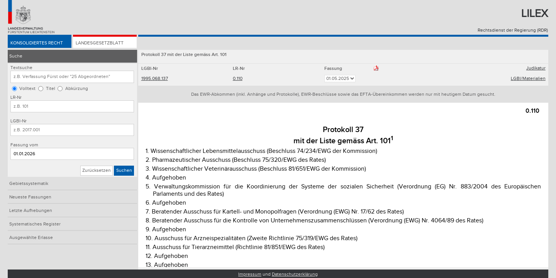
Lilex (534, 13)
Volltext (27, 89)
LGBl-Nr (18, 121)
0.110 (237, 78)
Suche (15, 56)
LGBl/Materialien (528, 78)
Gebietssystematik (28, 183)
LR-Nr (16, 97)
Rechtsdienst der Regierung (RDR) (513, 30)
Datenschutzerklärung (295, 274)
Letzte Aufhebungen (30, 211)
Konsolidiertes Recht (36, 43)
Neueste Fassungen (30, 197)
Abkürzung (76, 89)
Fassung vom (24, 145)
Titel (50, 89)
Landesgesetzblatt (100, 43)
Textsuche (21, 68)
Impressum (249, 274)
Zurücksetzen (96, 170)
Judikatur (536, 68)
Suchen (124, 170)
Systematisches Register (35, 224)
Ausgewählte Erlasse (31, 238)
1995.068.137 (154, 78)
